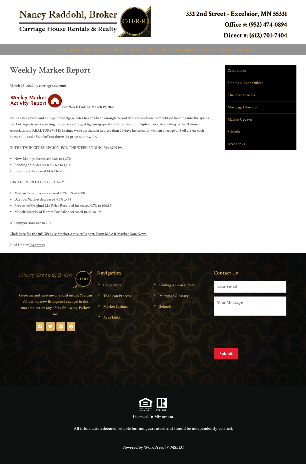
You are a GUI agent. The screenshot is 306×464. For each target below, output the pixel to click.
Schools (234, 131)
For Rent (136, 49)
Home (60, 49)
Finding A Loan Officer (245, 82)
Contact (243, 49)
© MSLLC (175, 443)
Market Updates (240, 119)
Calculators (237, 70)
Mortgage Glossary (242, 107)
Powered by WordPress (143, 443)
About (226, 49)
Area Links (236, 143)
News (211, 49)
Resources (189, 49)
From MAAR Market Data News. (121, 233)
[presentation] (250, 331)
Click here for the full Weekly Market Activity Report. (52, 233)
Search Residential (88, 49)
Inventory (37, 244)
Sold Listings (160, 49)
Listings (116, 49)
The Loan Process (241, 95)
